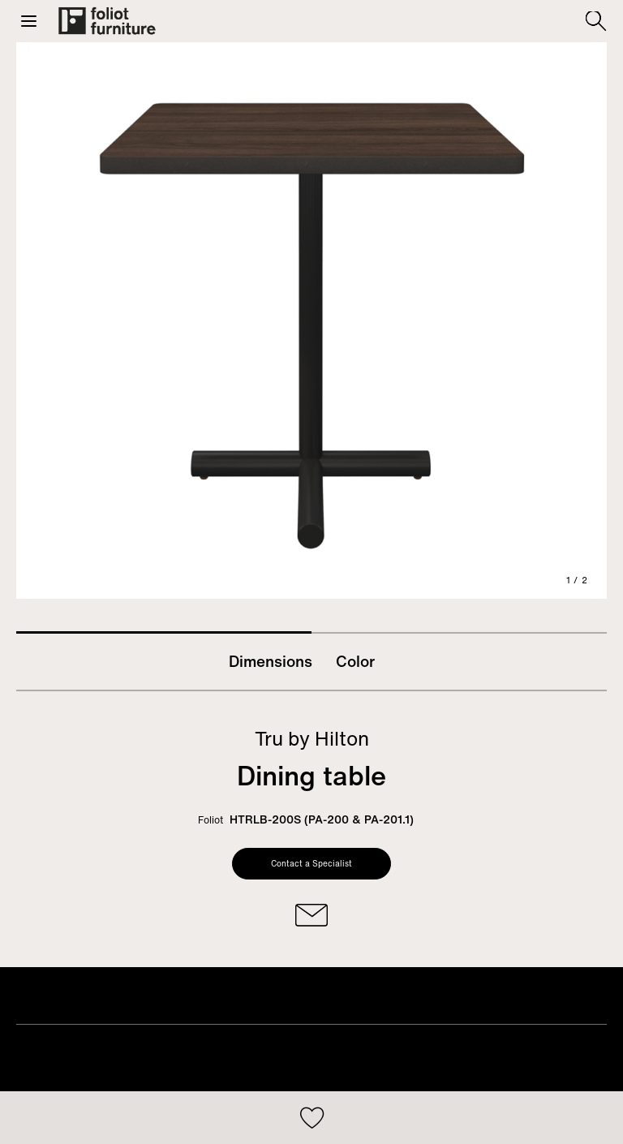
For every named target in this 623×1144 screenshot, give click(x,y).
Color (355, 661)
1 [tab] (164, 632)
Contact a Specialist (311, 864)
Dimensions (270, 661)
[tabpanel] (311, 320)
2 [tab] (459, 633)
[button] (28, 21)
